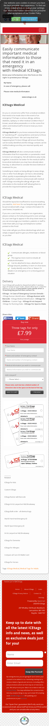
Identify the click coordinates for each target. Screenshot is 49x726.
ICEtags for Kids (10, 482)
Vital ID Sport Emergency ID (14, 526)
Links (40, 589)
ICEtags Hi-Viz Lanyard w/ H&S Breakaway (19, 504)
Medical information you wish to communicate (23, 365)
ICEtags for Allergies (11, 548)
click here (16, 204)
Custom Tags (16, 301)
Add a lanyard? (10, 375)
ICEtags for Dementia (12, 540)
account (24, 698)
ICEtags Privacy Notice (20, 593)
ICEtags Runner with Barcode (15, 497)
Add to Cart (12, 392)
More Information (29, 19)
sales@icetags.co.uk (17, 696)
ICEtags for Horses (11, 562)
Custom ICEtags (10, 490)
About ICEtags (29, 589)
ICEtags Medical (13, 568)
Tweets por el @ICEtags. (13, 581)
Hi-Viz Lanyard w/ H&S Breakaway (16, 533)
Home (17, 589)
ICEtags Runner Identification (14, 296)
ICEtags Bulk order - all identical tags (17, 511)
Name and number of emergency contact (21, 356)
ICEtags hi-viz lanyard (32, 301)
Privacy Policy (11, 690)
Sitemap (41, 598)
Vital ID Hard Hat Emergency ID (15, 519)
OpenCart (41, 601)
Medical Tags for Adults (29, 568)
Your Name (10, 346)
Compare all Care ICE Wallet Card (16, 555)
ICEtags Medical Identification (22, 299)
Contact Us (37, 593)
